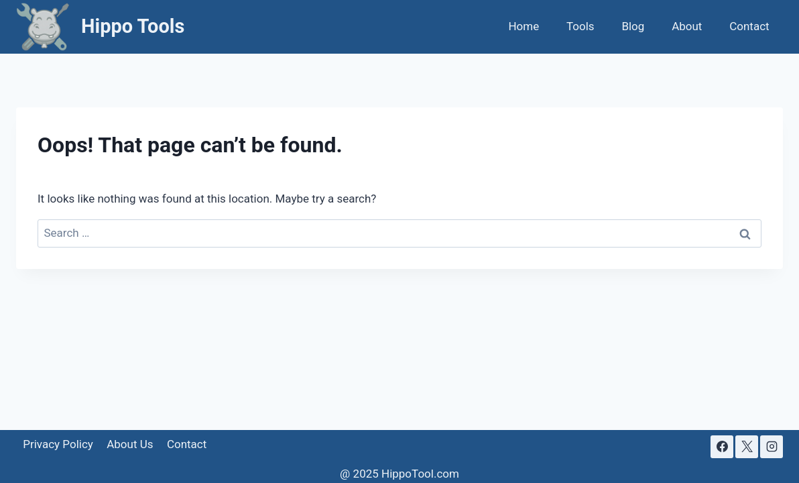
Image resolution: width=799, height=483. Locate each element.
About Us (130, 444)
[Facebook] (722, 446)
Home (523, 26)
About (687, 26)
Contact (749, 26)
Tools (580, 26)
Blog (632, 26)
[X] (746, 446)
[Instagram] (771, 446)
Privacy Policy (58, 444)
